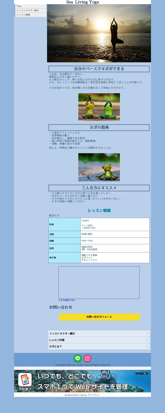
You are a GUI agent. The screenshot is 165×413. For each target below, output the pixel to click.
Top (18, 6)
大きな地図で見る (66, 300)
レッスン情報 (23, 15)
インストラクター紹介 (27, 10)
